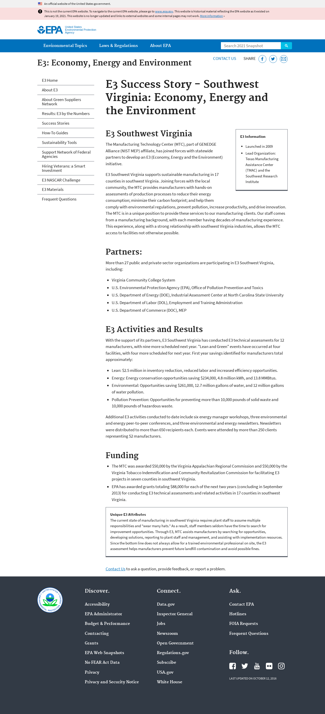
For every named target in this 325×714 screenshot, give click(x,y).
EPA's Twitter (244, 666)
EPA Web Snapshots (104, 653)
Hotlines (237, 614)
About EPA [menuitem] (160, 45)
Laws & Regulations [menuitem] (118, 45)
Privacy (92, 672)
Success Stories (55, 123)
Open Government (175, 643)
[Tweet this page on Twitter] (273, 59)
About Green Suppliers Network (61, 102)
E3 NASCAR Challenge (61, 180)
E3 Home (50, 80)
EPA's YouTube (257, 666)
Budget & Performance (107, 624)
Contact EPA (241, 604)
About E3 (50, 90)
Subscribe (166, 662)
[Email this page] (284, 59)
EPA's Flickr (269, 666)
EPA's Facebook (232, 666)
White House (169, 682)
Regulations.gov (173, 653)
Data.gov (166, 604)
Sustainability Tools (59, 142)
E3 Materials (52, 189)
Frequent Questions (59, 199)
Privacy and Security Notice (112, 682)
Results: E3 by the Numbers (66, 113)
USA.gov (165, 672)
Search (286, 45)
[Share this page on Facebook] (262, 59)
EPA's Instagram (281, 666)
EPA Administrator (103, 614)
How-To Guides (55, 133)
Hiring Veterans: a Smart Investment (63, 168)
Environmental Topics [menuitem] (65, 45)
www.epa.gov (164, 11)
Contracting (97, 634)
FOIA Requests (243, 624)
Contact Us (224, 58)
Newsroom (167, 634)
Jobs (161, 624)
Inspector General (174, 614)
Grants (91, 643)
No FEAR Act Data (102, 662)
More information (211, 16)
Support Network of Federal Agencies (66, 154)
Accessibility (97, 604)
